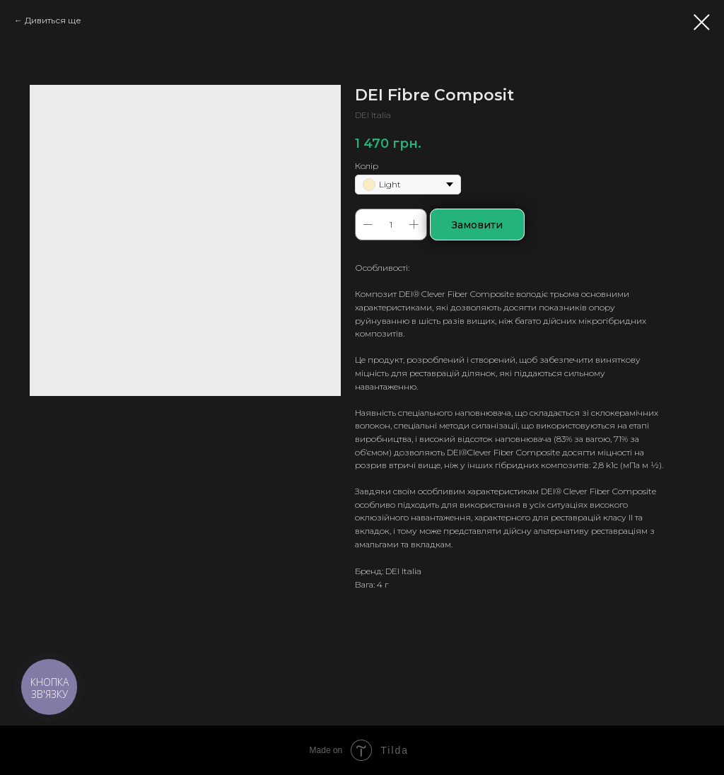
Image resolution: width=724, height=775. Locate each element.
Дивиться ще (53, 20)
